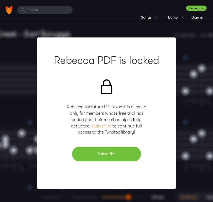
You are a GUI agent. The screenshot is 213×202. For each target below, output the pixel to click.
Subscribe (196, 8)
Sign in (197, 17)
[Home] (9, 10)
